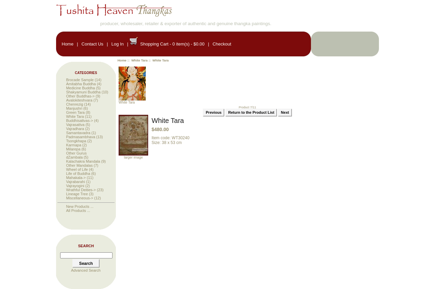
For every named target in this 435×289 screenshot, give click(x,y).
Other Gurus (76, 153)
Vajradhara (75, 129)
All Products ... (78, 211)
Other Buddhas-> (80, 96)
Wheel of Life (77, 169)
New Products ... (79, 206)
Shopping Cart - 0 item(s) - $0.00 (172, 44)
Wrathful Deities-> (81, 190)
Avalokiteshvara (79, 100)
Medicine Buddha (80, 88)
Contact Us (92, 44)
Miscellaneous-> (79, 198)
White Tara (139, 60)
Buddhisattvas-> (79, 121)
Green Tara (75, 112)
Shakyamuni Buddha (83, 92)
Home (68, 44)
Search (86, 246)
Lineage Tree (77, 194)
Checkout (221, 44)
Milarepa (73, 149)
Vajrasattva (75, 125)
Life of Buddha (78, 173)
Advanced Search (86, 270)
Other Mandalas (79, 165)
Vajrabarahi (75, 182)
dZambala (74, 157)
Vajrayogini (75, 186)
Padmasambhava (80, 137)
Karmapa (73, 145)
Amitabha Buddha (80, 84)
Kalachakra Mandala (83, 161)
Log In (117, 44)
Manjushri (74, 108)
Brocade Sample (79, 80)
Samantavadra (78, 133)
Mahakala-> (76, 178)
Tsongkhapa (76, 141)
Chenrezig (74, 104)
